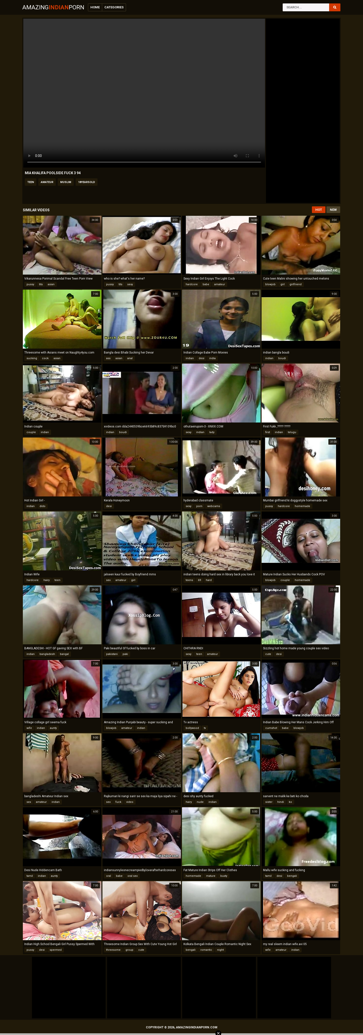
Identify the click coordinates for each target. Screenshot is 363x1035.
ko (290, 802)
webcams (213, 506)
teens (189, 580)
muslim (65, 182)
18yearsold (86, 182)
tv (205, 728)
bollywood (192, 728)
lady (211, 432)
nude (200, 802)
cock (45, 358)
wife (29, 728)
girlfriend (296, 284)
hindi (280, 802)
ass (108, 358)
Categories (114, 7)
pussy (30, 284)
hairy (46, 580)
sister (268, 802)
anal (130, 358)
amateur (47, 182)
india (212, 358)
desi (201, 358)
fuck (118, 802)
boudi (282, 358)
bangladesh (47, 654)
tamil (30, 876)
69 (199, 580)
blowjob (270, 284)
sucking (32, 358)
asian (51, 284)
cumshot (271, 728)
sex (108, 580)
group (129, 949)
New (333, 210)
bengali (292, 876)
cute (268, 654)
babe (206, 284)
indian (190, 358)
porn (199, 506)
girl (282, 284)
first (267, 432)
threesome (113, 949)
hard (209, 580)
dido (42, 506)
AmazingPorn (53, 7)
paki (125, 654)
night (220, 949)
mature (210, 876)
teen (30, 182)
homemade (302, 506)
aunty (53, 728)
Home (95, 7)
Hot (318, 210)
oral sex (132, 876)
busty (223, 876)
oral (108, 876)
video (129, 802)
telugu (292, 432)
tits (41, 284)
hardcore (192, 284)
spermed (56, 949)
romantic (206, 949)
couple (31, 432)
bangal (64, 654)
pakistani (112, 654)
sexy (130, 284)
